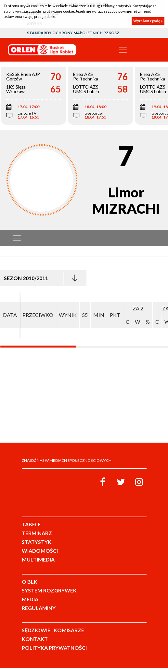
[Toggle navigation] (123, 49)
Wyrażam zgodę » (148, 21)
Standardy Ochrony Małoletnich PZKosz (73, 32)
